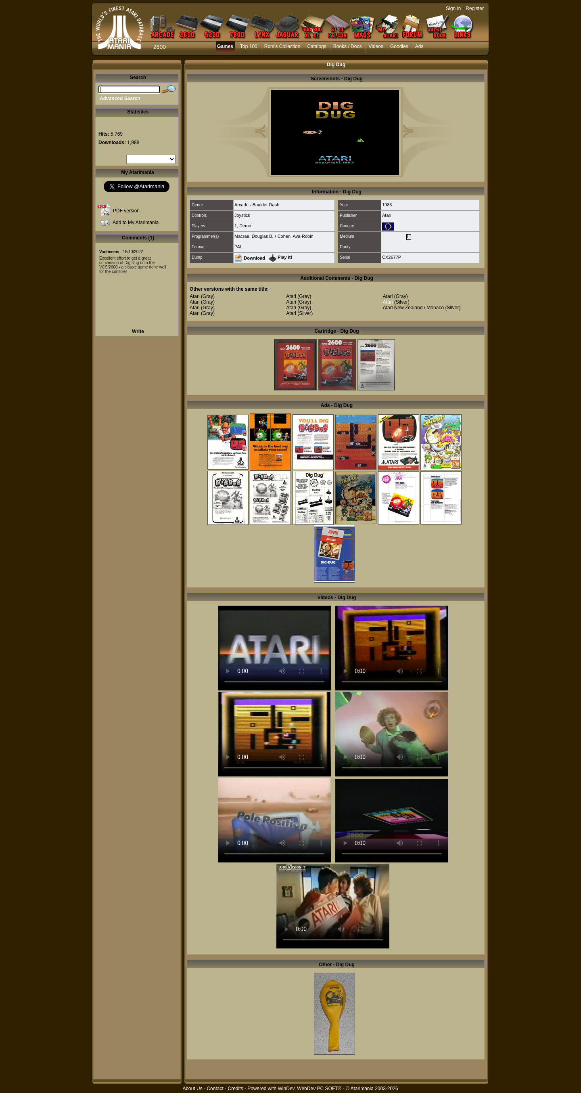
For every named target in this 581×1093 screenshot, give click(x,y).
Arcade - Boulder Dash (256, 204)
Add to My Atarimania (136, 222)
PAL (238, 246)
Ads (419, 46)
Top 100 (248, 46)
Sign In (453, 8)
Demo (245, 225)
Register (475, 8)
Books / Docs (347, 46)
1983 (387, 204)
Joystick (242, 215)
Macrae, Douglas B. (254, 236)
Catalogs (316, 46)
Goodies (399, 46)
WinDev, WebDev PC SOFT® (310, 1088)
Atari (386, 215)
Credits (235, 1088)
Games (225, 46)
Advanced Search (120, 98)
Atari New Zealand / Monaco (413, 307)
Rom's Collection (282, 46)
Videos (375, 46)
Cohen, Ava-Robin (295, 236)
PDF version (126, 211)
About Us (192, 1088)
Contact (215, 1088)
